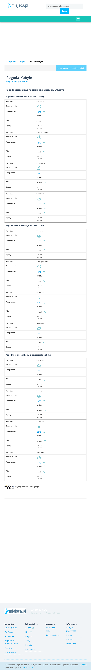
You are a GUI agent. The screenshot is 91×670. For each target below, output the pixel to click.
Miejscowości (10, 652)
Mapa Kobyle (62, 68)
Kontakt (69, 639)
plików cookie (28, 667)
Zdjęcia (29, 627)
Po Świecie (9, 636)
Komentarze (30, 649)
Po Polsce (9, 632)
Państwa (8, 648)
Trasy (27, 640)
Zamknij (83, 665)
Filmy (28, 632)
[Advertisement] (45, 41)
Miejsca (28, 636)
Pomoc (69, 635)
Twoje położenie (52, 635)
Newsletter (71, 643)
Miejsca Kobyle (78, 68)
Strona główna (10, 61)
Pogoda (23, 61)
